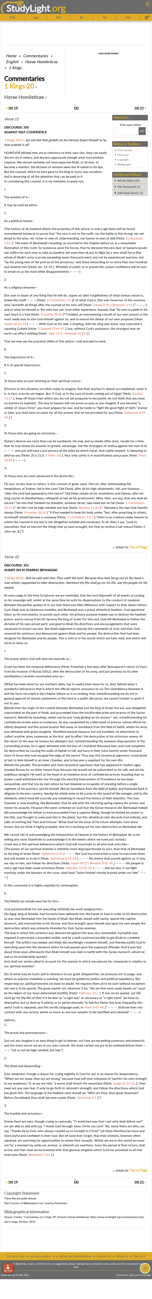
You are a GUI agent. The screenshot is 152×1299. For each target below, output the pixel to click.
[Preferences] (147, 17)
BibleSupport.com (33, 1203)
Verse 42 (11, 557)
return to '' (132, 547)
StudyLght (28, 8)
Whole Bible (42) (128, 180)
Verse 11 (11, 119)
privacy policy (40, 1256)
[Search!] (142, 131)
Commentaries (35, 55)
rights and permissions (75, 1256)
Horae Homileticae (41, 61)
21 (139, 108)
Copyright (123, 159)
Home (11, 55)
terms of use (16, 1256)
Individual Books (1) (130, 193)
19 (13, 108)
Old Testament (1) (128, 187)
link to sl (139, 1256)
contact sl (104, 1256)
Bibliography (124, 164)
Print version (124, 150)
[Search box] (126, 131)
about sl (122, 1256)
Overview (122, 154)
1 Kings (15, 67)
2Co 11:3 (37, 455)
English (12, 61)
